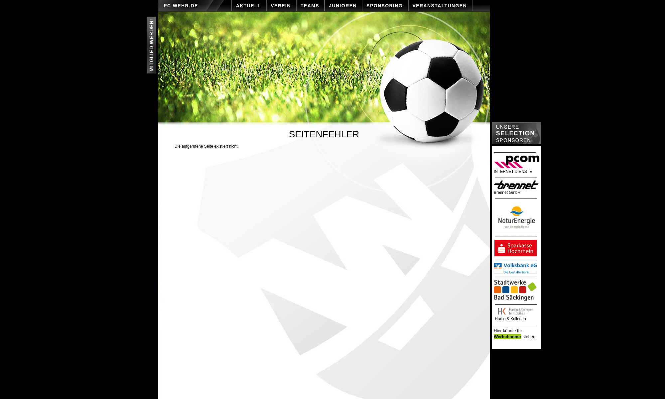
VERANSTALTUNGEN (440, 5)
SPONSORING (384, 5)
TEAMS (310, 5)
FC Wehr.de (181, 5)
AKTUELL (248, 5)
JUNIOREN (343, 5)
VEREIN (281, 5)
